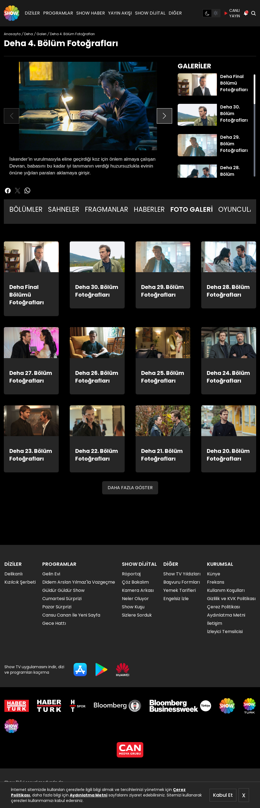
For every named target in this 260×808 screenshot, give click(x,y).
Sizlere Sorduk (137, 615)
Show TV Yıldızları (181, 574)
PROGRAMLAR (58, 13)
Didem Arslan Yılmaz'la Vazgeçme (78, 582)
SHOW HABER (90, 13)
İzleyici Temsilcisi (225, 631)
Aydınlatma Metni (88, 795)
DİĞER (175, 13)
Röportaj (131, 574)
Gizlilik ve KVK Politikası (231, 598)
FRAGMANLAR (106, 209)
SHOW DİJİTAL (150, 13)
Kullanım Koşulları (226, 590)
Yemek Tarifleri (179, 590)
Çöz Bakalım (135, 582)
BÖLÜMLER (26, 209)
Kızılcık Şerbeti (20, 582)
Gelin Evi (51, 574)
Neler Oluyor (135, 598)
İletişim (214, 623)
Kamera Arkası (138, 590)
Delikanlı (13, 574)
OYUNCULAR (238, 209)
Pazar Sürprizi (56, 607)
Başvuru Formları (181, 582)
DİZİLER (32, 13)
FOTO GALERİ (191, 209)
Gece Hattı (54, 623)
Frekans (215, 582)
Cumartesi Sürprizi (62, 598)
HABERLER (149, 209)
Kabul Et (223, 795)
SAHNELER (63, 209)
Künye (213, 574)
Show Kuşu (133, 607)
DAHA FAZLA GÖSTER (130, 487)
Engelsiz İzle (176, 598)
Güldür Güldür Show (63, 590)
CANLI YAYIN (232, 13)
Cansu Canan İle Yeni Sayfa (71, 615)
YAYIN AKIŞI (120, 13)
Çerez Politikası (223, 607)
